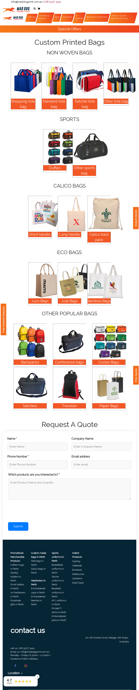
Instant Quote (136, 218)
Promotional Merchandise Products (17, 557)
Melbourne (78, 574)
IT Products (79, 17)
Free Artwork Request (3, 319)
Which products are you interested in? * (34, 474)
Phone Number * (18, 456)
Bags (57, 17)
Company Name (82, 438)
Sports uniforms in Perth (58, 557)
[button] (34, 9)
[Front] (16, 9)
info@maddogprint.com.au (26, 1)
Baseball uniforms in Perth (58, 592)
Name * (12, 438)
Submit (18, 526)
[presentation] (35, 512)
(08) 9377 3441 (52, 1)
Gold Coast (78, 582)
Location (15, 673)
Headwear (67, 17)
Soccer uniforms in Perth (58, 580)
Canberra (77, 578)
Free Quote (136, 375)
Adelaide (77, 565)
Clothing (31, 17)
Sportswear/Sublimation (97, 17)
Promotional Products (44, 17)
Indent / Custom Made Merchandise (119, 17)
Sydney (76, 561)
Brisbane (77, 569)
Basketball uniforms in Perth (58, 568)
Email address (80, 456)
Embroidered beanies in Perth (38, 600)
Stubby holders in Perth (15, 576)
